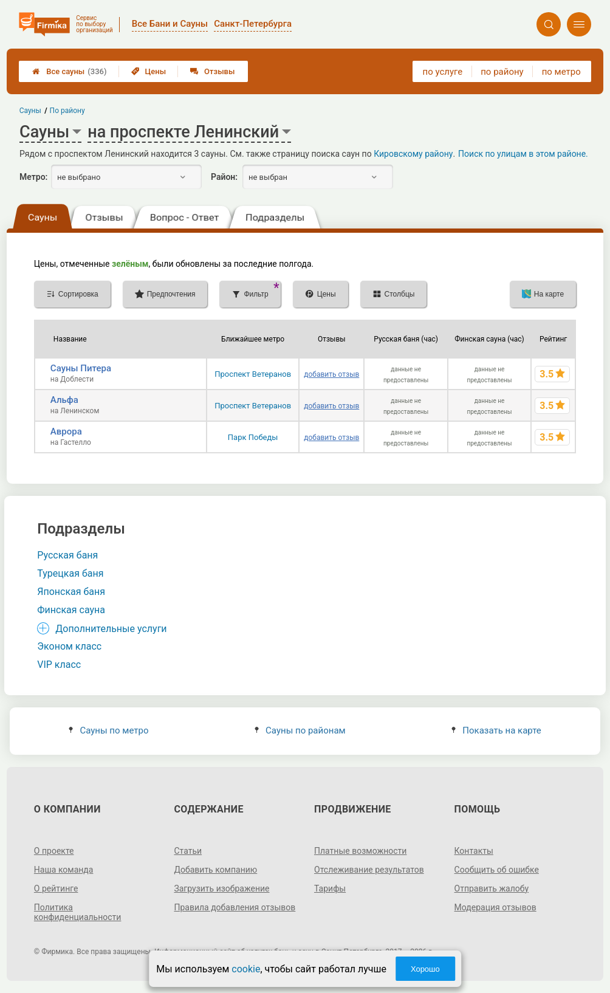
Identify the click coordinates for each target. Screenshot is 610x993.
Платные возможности (360, 851)
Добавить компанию (215, 869)
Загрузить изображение (221, 888)
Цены (148, 71)
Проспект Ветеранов (252, 374)
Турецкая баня (70, 573)
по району (502, 71)
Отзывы (212, 71)
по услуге (443, 71)
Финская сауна (71, 610)
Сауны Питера (80, 368)
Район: (224, 177)
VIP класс (59, 664)
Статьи (188, 851)
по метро (561, 71)
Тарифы (330, 888)
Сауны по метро (108, 730)
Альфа (64, 399)
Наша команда (64, 869)
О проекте (54, 851)
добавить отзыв (331, 374)
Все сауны (69, 71)
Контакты (473, 851)
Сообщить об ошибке (496, 869)
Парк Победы (253, 437)
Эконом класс (69, 646)
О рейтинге (56, 888)
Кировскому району (413, 154)
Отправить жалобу (491, 888)
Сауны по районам (300, 730)
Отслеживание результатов (369, 869)
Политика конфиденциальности (78, 912)
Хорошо (425, 969)
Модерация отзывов (495, 907)
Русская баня (67, 555)
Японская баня (71, 591)
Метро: (33, 177)
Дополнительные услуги (110, 628)
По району (67, 110)
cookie (245, 969)
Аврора (66, 431)
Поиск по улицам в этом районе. (523, 154)
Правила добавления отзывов (234, 907)
